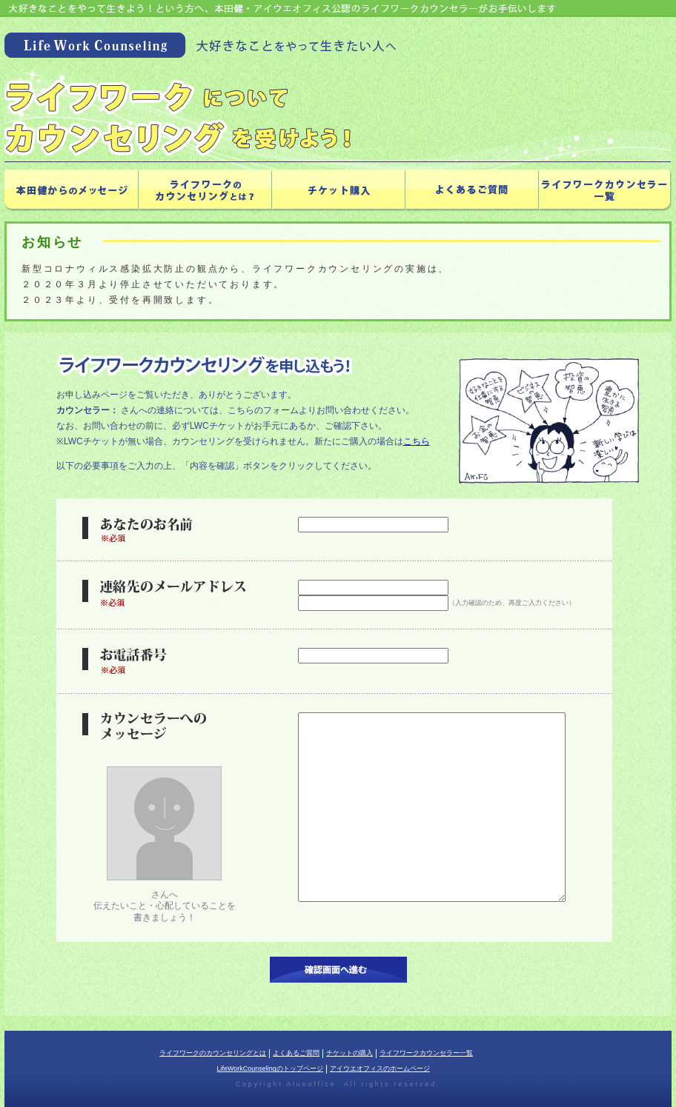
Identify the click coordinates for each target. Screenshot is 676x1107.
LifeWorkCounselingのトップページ (270, 1068)
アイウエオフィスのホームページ (380, 1068)
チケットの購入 (349, 1053)
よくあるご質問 (296, 1053)
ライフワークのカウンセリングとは (212, 1053)
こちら (416, 441)
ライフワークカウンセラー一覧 (426, 1053)
